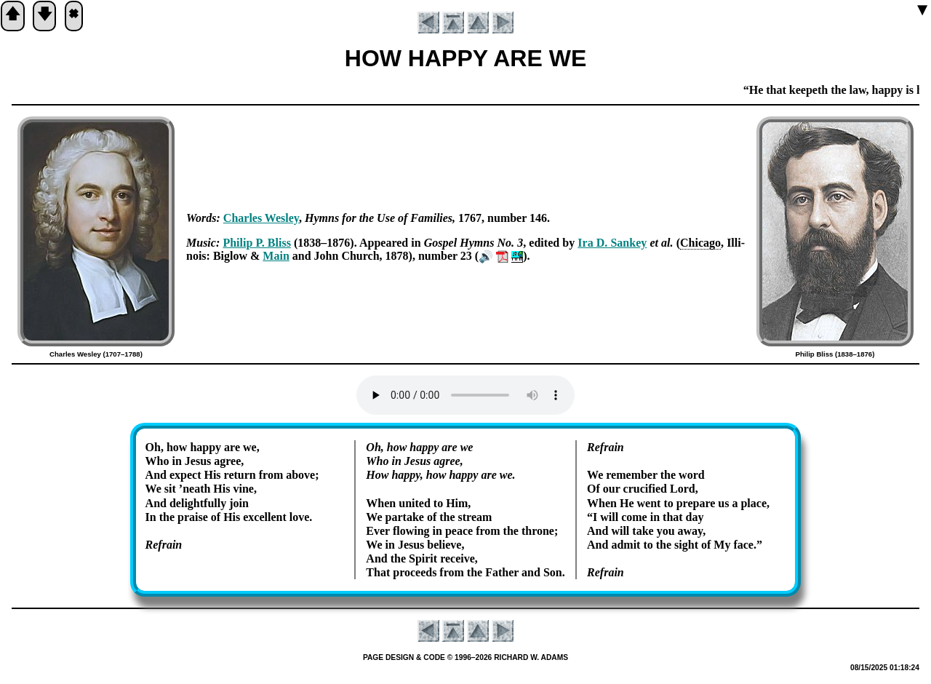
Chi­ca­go (700, 242)
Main (276, 256)
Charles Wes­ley (261, 218)
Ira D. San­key (612, 242)
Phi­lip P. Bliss (257, 242)
